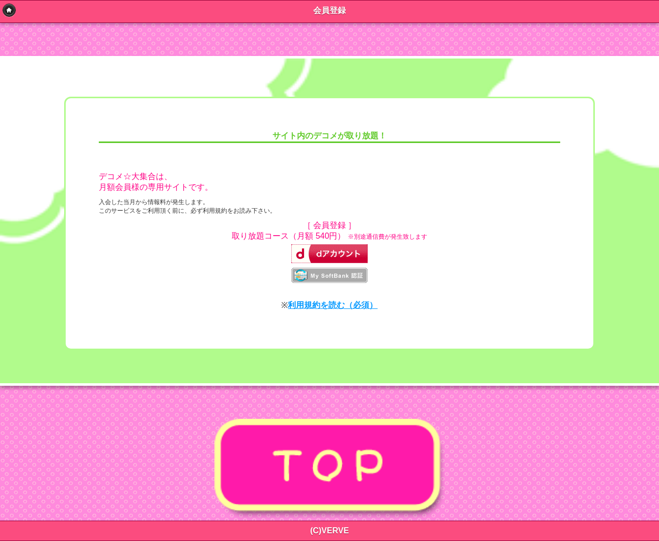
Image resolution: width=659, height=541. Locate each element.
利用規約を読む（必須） (332, 305)
